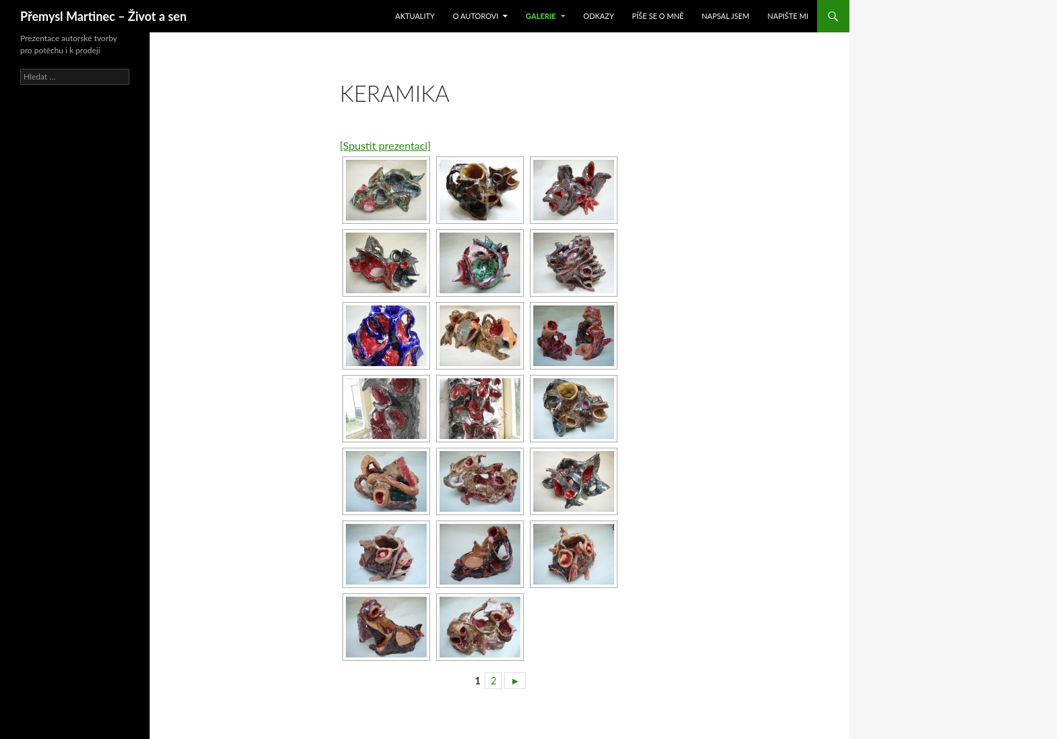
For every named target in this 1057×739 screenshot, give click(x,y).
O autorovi (476, 15)
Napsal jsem (726, 15)
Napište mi (788, 15)
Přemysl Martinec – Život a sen (103, 16)
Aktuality (415, 15)
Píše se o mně (658, 15)
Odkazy (598, 15)
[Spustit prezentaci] (385, 145)
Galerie (540, 15)
